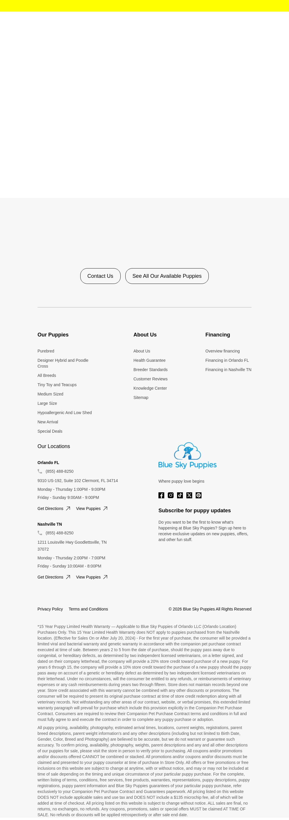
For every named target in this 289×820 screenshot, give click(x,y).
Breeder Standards (150, 369)
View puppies (92, 508)
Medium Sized (50, 394)
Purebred (46, 351)
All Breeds (47, 375)
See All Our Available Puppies (167, 276)
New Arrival (48, 422)
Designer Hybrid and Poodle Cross (63, 363)
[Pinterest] (198, 495)
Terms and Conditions (88, 609)
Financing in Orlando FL (227, 360)
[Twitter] (189, 495)
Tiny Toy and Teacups (57, 384)
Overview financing (223, 351)
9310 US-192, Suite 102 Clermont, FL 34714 (78, 480)
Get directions (55, 508)
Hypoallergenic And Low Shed (65, 412)
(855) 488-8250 (60, 471)
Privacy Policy (50, 609)
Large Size (47, 403)
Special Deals (50, 431)
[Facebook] (161, 495)
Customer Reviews (150, 379)
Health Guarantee (149, 360)
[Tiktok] (180, 495)
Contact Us (100, 276)
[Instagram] (171, 495)
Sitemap (140, 397)
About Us (141, 351)
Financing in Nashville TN (228, 369)
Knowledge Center (150, 388)
